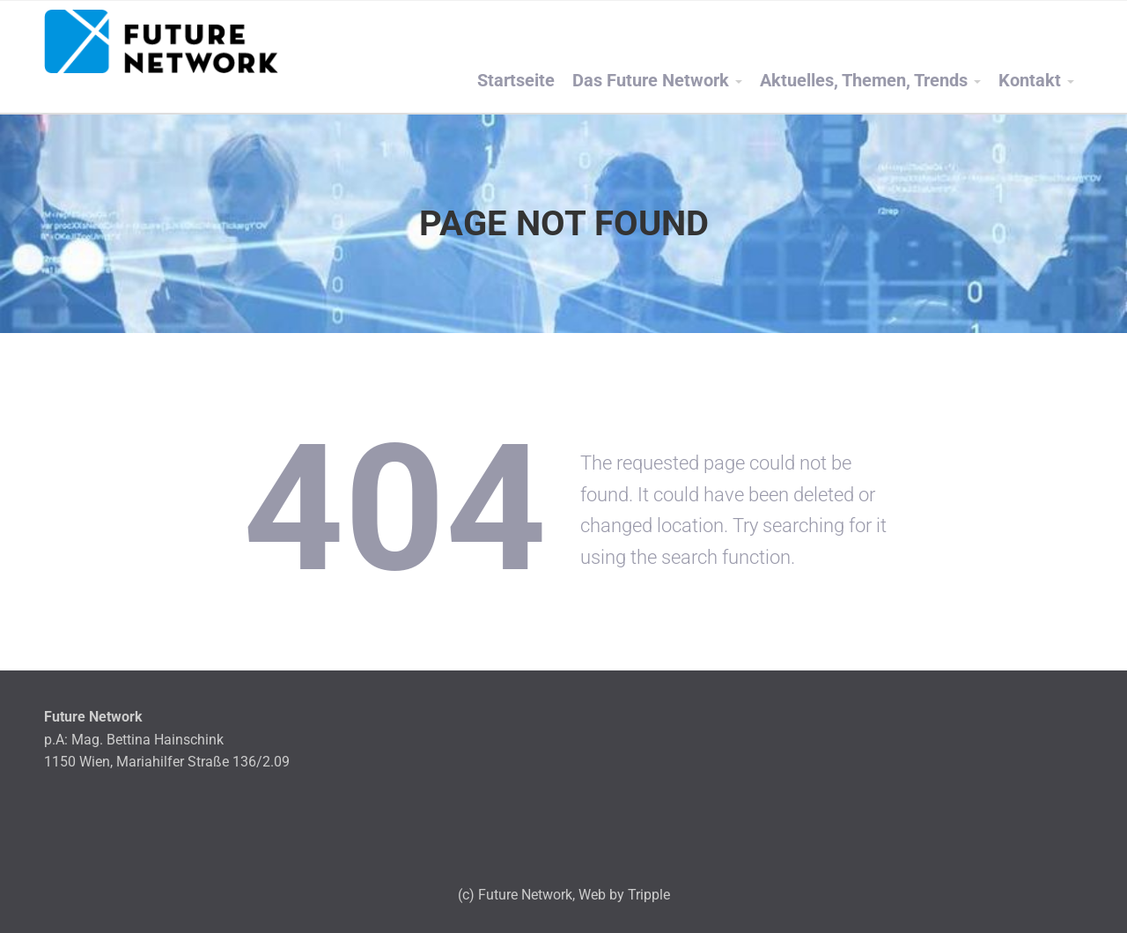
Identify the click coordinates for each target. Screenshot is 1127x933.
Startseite (516, 80)
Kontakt (1029, 80)
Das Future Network (650, 80)
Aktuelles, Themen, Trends (864, 80)
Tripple (649, 894)
